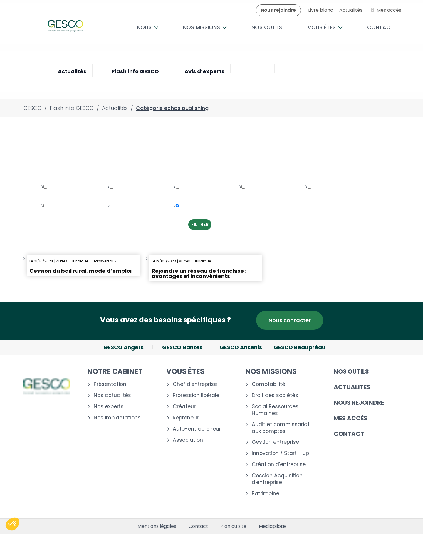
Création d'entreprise (279, 464)
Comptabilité (268, 384)
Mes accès (350, 418)
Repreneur (186, 417)
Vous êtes (325, 27)
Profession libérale (196, 395)
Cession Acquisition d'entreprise (277, 479)
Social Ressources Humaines (275, 410)
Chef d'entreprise (195, 384)
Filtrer (200, 224)
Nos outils (266, 27)
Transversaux (129, 205)
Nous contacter (289, 320)
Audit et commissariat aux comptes (281, 428)
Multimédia (126, 187)
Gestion (55, 205)
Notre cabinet (115, 371)
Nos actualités (112, 395)
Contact (380, 27)
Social (251, 187)
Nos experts (109, 406)
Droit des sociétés (275, 395)
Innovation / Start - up (280, 453)
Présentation (110, 384)
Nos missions (205, 27)
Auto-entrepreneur (197, 429)
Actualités (352, 387)
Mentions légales (156, 526)
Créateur (184, 406)
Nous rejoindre (359, 403)
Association (188, 440)
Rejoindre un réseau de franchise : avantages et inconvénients (199, 273)
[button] (12, 524)
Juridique (57, 187)
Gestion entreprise (275, 442)
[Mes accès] (384, 10)
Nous (147, 27)
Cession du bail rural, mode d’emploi (80, 270)
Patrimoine (192, 187)
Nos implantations (117, 417)
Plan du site (233, 526)
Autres (186, 205)
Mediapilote (272, 526)
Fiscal (317, 187)
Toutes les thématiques (58, 166)
